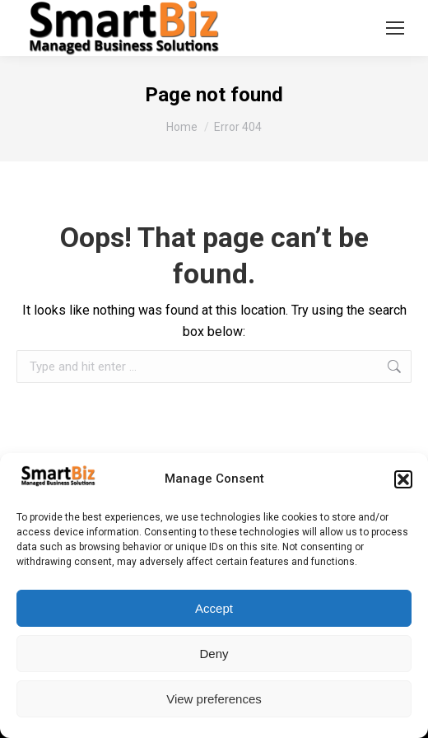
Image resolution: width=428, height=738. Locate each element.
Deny (213, 654)
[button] (403, 479)
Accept (214, 608)
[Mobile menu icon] (395, 28)
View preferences (214, 699)
